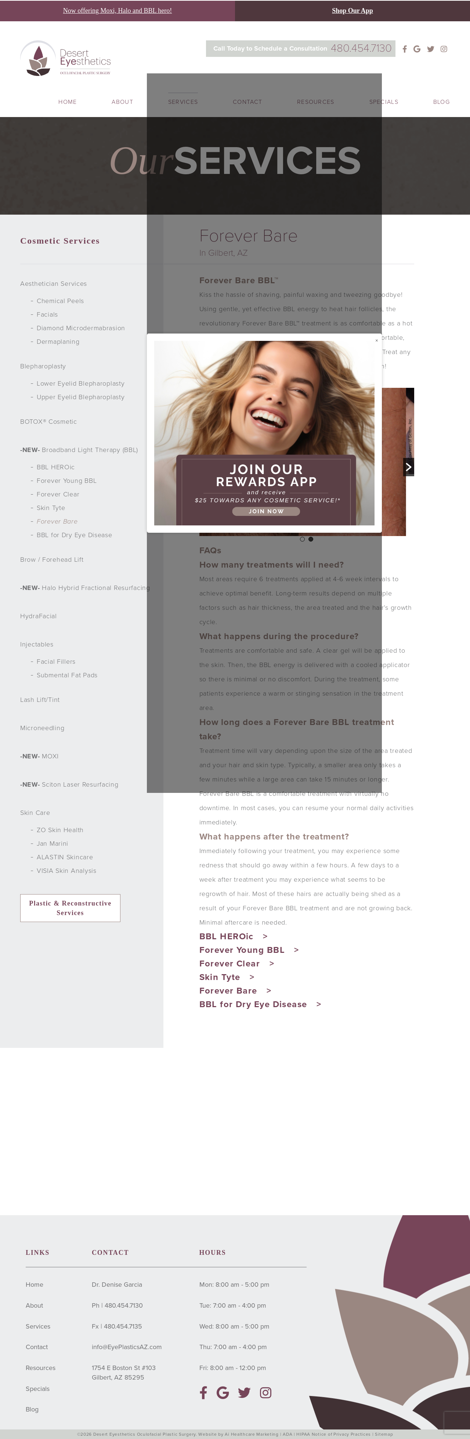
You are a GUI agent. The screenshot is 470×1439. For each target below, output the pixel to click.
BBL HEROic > (233, 936)
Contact (37, 1347)
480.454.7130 (361, 48)
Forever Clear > (237, 963)
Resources (40, 1368)
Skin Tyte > (227, 977)
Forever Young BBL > (249, 950)
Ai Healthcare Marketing (252, 1434)
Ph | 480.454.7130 (117, 1305)
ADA (287, 1434)
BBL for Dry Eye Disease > (260, 1004)
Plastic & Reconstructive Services (70, 908)
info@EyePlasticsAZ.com (127, 1347)
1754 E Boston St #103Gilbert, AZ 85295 (124, 1372)
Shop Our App (352, 10)
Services (38, 1326)
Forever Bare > (235, 991)
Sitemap (384, 1434)
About (122, 102)
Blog (441, 102)
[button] (408, 467)
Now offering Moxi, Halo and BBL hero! (117, 10)
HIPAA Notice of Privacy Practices (333, 1434)
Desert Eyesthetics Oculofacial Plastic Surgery (144, 1434)
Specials (383, 102)
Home (67, 102)
